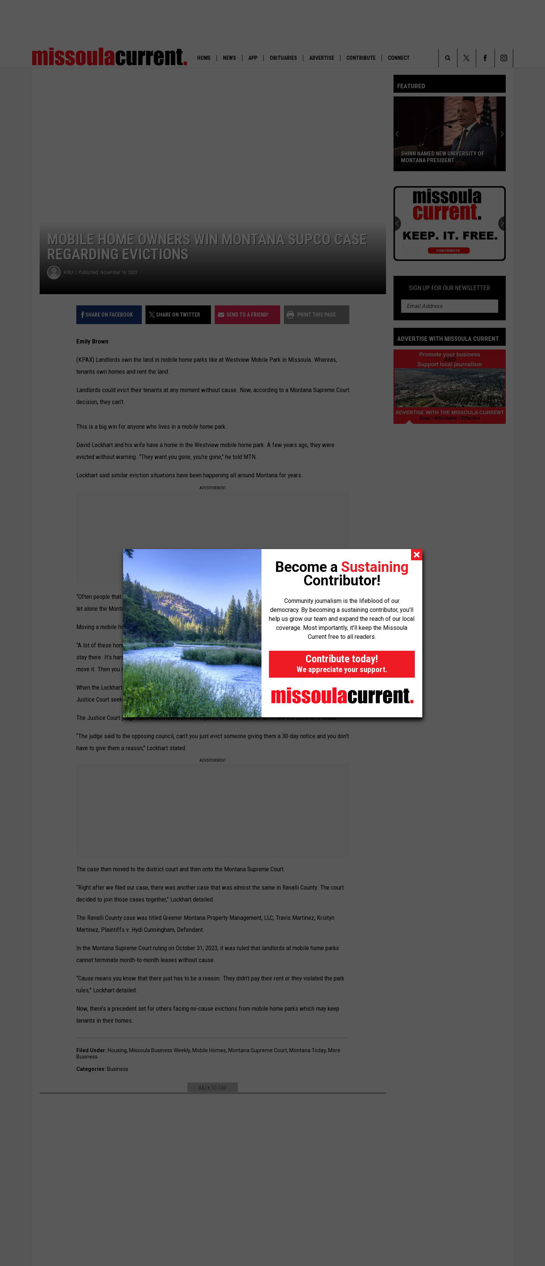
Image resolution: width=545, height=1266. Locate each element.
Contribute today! (342, 663)
